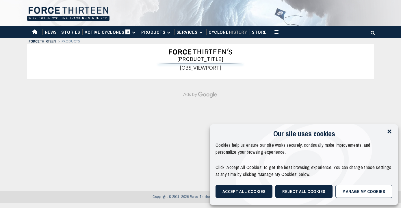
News (51, 32)
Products (156, 32)
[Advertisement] (200, 141)
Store (259, 32)
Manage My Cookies (363, 191)
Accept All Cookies (244, 191)
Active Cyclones (111, 33)
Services (190, 32)
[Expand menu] (133, 32)
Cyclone (228, 32)
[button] (389, 131)
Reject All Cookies (303, 191)
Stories (70, 32)
